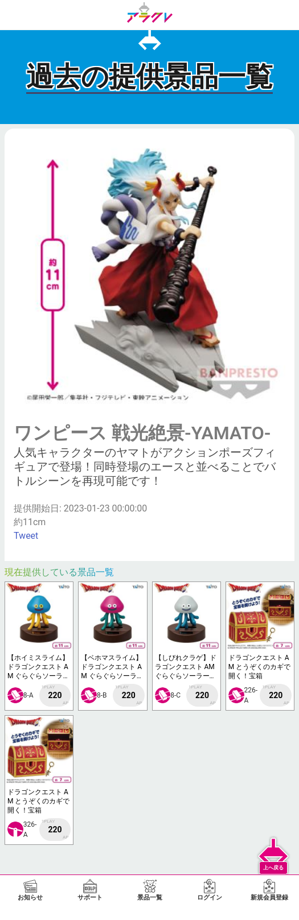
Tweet (26, 535)
